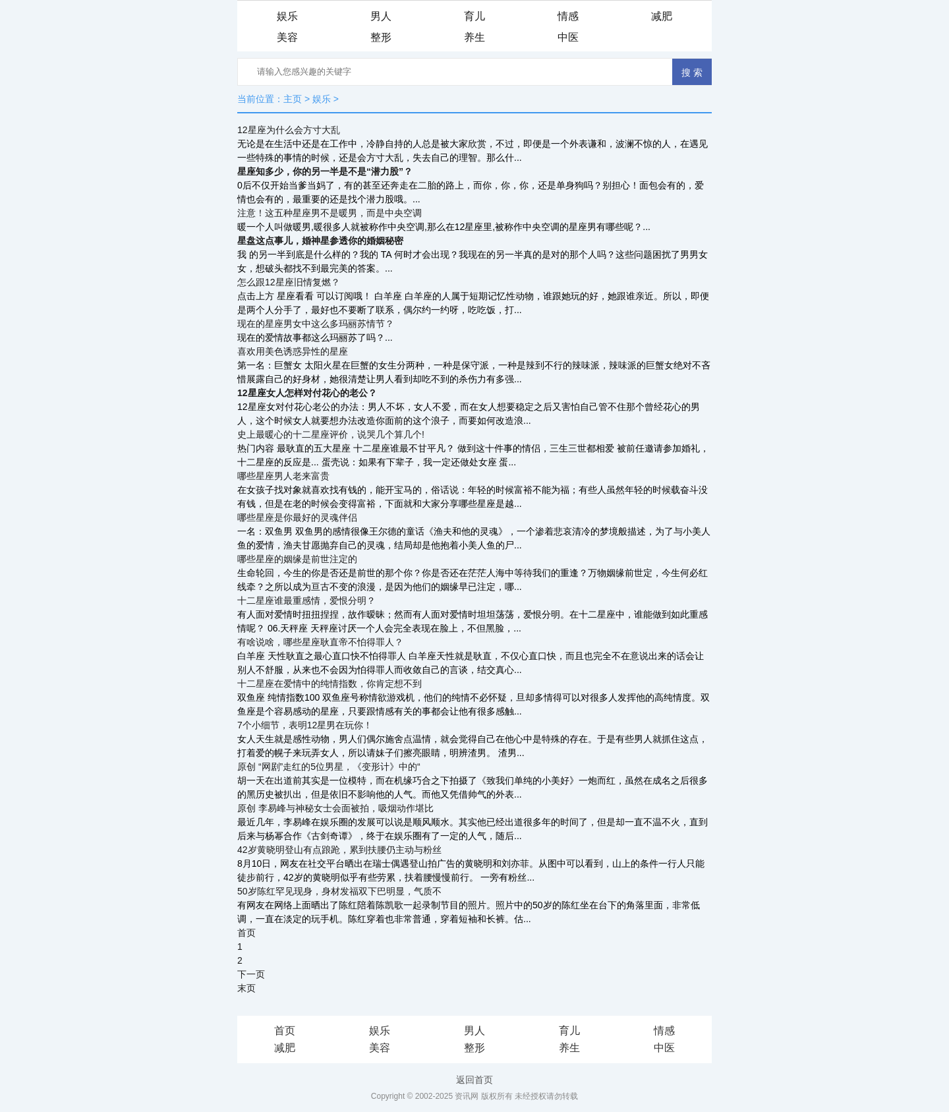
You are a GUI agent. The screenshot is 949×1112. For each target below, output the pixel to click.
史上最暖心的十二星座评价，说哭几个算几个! (330, 434)
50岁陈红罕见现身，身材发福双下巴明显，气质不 (339, 891)
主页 (292, 99)
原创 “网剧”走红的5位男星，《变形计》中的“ (328, 766)
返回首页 (474, 1079)
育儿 (474, 16)
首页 (246, 932)
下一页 (251, 974)
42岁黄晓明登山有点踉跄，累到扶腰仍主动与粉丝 (339, 849)
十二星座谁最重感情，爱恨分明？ (306, 600)
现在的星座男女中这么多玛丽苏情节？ (315, 323)
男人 (380, 16)
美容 (287, 37)
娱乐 (287, 16)
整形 (380, 37)
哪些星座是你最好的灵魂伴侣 (297, 517)
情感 (568, 16)
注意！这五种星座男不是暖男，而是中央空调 (329, 213)
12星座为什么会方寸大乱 (288, 130)
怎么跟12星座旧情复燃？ (288, 282)
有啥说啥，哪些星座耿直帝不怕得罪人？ (320, 642)
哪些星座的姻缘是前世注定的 (297, 559)
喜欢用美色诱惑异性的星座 (292, 351)
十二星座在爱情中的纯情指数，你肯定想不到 (329, 683)
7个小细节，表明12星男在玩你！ (304, 725)
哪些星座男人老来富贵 (283, 476)
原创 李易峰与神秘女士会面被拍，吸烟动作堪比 (335, 808)
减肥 (661, 16)
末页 (246, 988)
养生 (474, 37)
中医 (568, 37)
